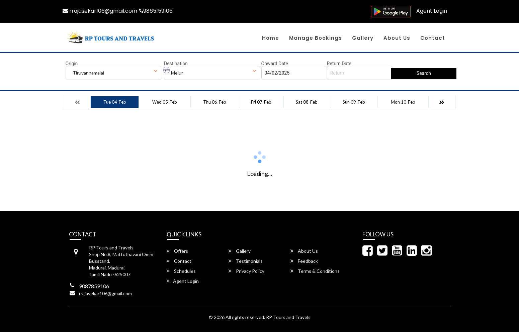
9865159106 (156, 11)
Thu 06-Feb (214, 102)
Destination (176, 63)
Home (270, 37)
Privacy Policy (246, 271)
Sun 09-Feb (354, 102)
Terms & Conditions (315, 271)
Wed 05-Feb (164, 102)
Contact (432, 37)
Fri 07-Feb (261, 102)
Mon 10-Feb (403, 102)
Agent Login (431, 11)
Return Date (339, 63)
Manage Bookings (315, 37)
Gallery (362, 37)
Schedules (181, 271)
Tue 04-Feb (114, 102)
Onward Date (274, 63)
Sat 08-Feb (307, 102)
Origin (72, 63)
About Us (396, 37)
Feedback (304, 261)
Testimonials (246, 261)
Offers (177, 251)
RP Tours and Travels (288, 317)
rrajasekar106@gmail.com (100, 11)
